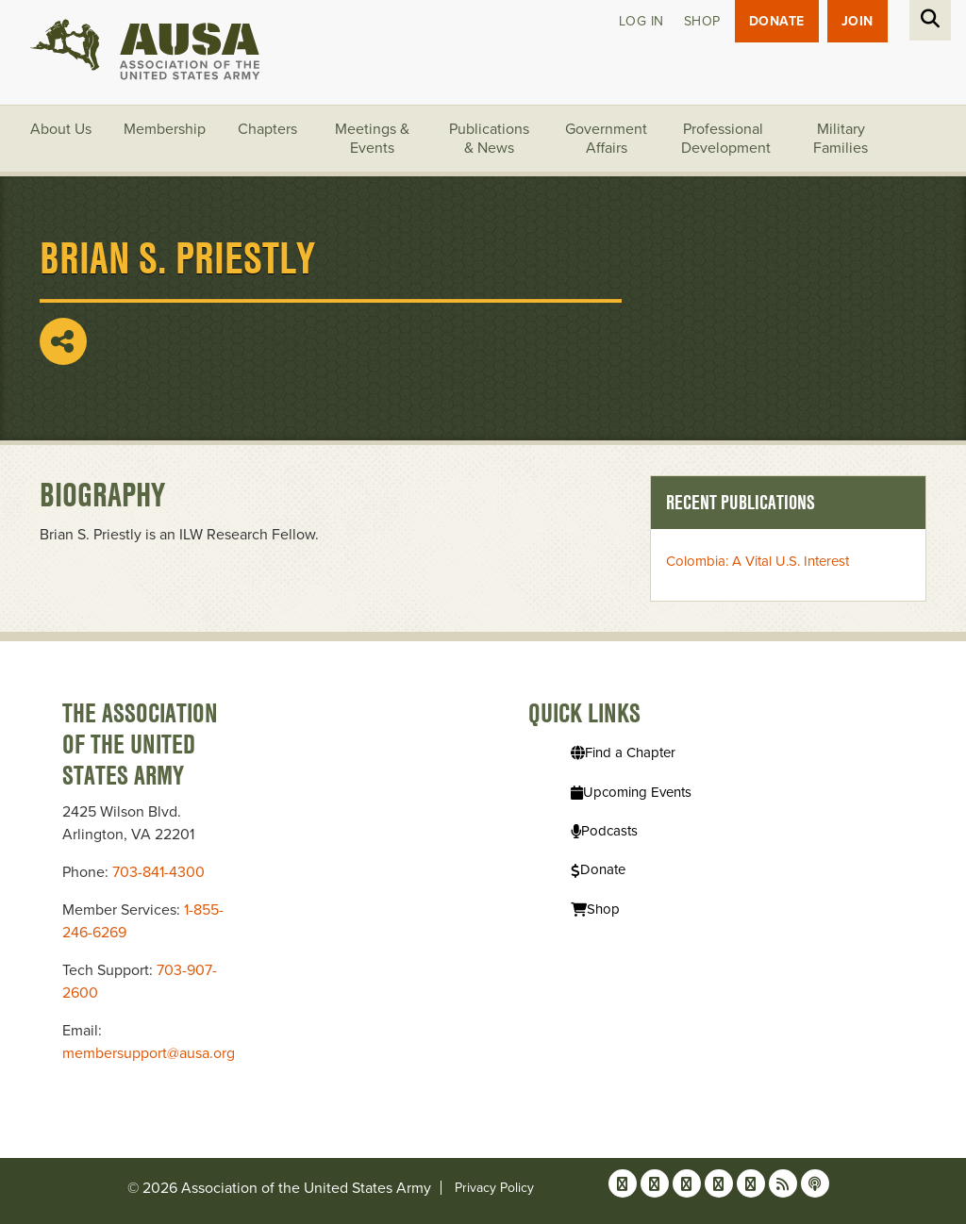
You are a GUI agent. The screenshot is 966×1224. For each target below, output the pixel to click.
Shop (702, 21)
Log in (641, 21)
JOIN (857, 21)
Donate (777, 21)
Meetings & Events (372, 138)
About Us (61, 129)
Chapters (267, 129)
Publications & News (489, 138)
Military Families (840, 138)
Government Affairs (606, 138)
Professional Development (726, 138)
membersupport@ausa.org (148, 1053)
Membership (165, 129)
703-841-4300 (158, 872)
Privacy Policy (494, 1188)
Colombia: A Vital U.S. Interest (757, 561)
